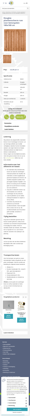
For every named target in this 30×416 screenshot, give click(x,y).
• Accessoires (5, 370)
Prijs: (5, 70)
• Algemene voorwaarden (8, 346)
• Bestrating (5, 360)
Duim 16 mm (8, 309)
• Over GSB (5, 352)
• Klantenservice (6, 348)
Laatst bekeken (9, 129)
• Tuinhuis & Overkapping (8, 366)
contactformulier (10, 158)
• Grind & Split (5, 362)
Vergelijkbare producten (11, 126)
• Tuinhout (4, 364)
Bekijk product (8, 316)
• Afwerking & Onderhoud (8, 372)
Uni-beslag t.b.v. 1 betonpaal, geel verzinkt (21, 313)
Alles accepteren (17, 409)
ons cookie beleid (15, 389)
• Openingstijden (6, 344)
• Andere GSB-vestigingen (8, 354)
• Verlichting (5, 368)
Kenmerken (7, 123)
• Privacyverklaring (7, 350)
